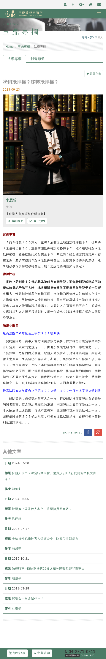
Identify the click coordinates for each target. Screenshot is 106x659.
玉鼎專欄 (24, 46)
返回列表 (94, 73)
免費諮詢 (42, 653)
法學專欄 (14, 59)
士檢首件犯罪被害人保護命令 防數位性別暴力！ (47, 538)
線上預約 (37, 221)
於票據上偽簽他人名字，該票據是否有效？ (42, 508)
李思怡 (11, 200)
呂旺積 (16, 518)
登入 (100, 37)
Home (10, 46)
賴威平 (16, 548)
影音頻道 (38, 59)
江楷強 (16, 608)
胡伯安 (16, 489)
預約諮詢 (17, 653)
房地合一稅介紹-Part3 (27, 598)
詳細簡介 (15, 221)
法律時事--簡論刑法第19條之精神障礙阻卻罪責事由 (48, 568)
